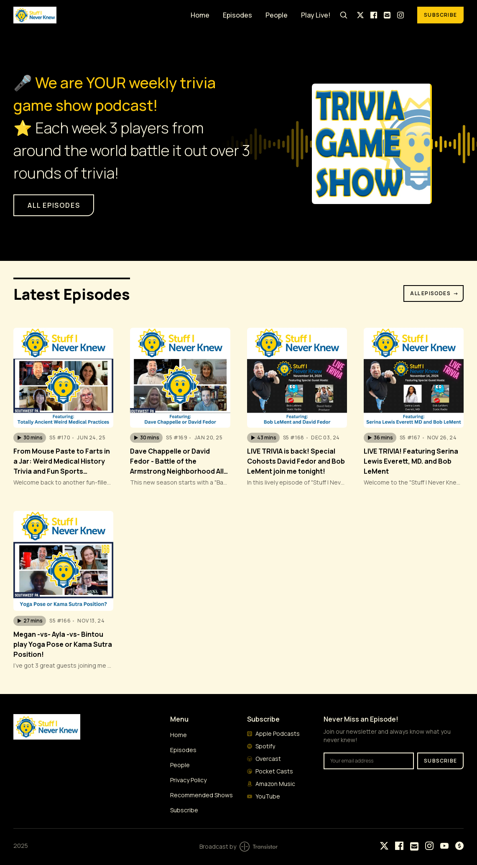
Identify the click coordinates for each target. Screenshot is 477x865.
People (276, 15)
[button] (29, 438)
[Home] (97, 15)
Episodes (237, 15)
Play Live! (315, 15)
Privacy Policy (188, 780)
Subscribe (440, 14)
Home (200, 15)
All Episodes (434, 293)
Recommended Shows (201, 795)
